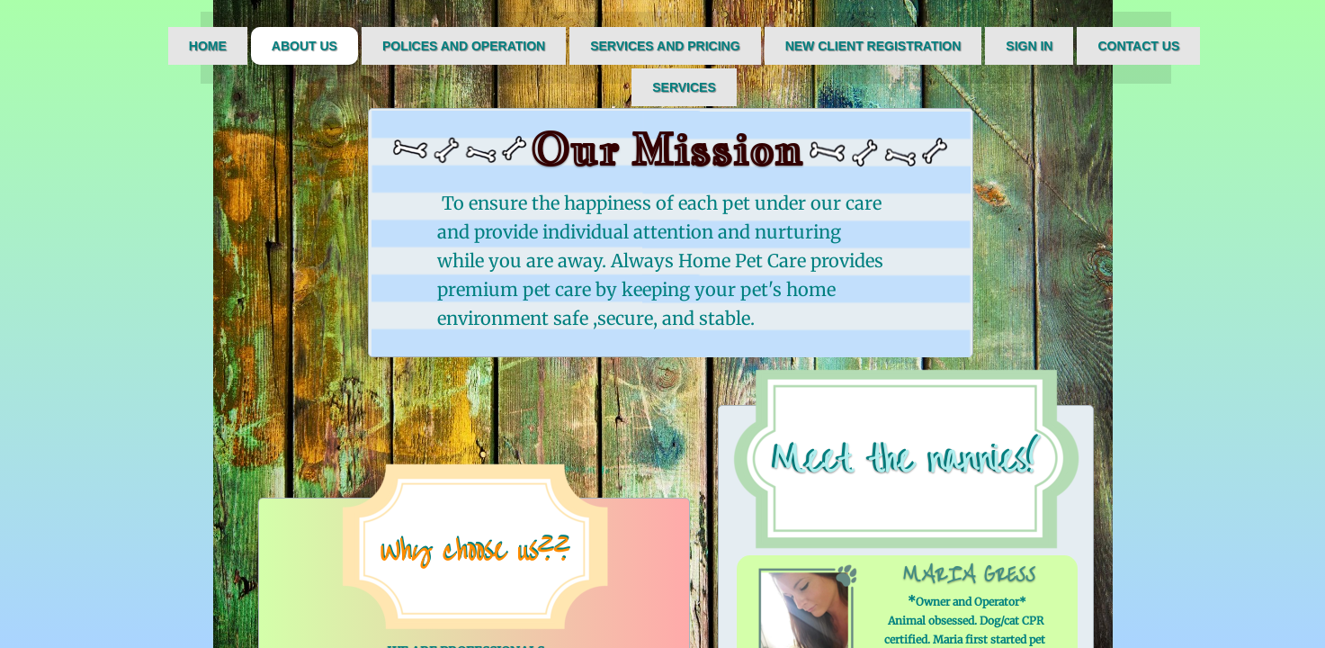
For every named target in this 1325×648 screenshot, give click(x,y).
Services (684, 87)
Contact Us (1138, 46)
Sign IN (1029, 46)
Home (208, 46)
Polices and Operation (463, 46)
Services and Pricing (664, 46)
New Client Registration (873, 46)
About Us (304, 46)
